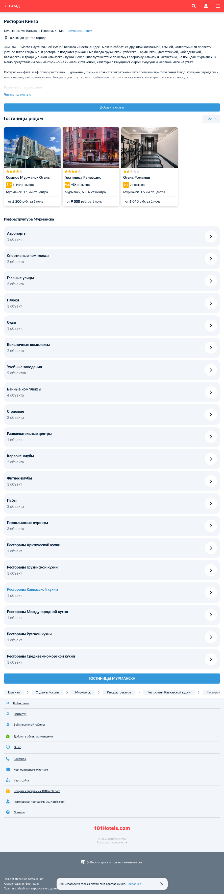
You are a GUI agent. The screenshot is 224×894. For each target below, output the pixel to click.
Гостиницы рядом (23, 118)
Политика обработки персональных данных (32, 888)
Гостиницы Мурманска (112, 678)
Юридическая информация (21, 883)
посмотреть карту (79, 31)
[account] (206, 6)
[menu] (218, 6)
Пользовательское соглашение (23, 879)
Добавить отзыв (112, 107)
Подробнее (134, 884)
